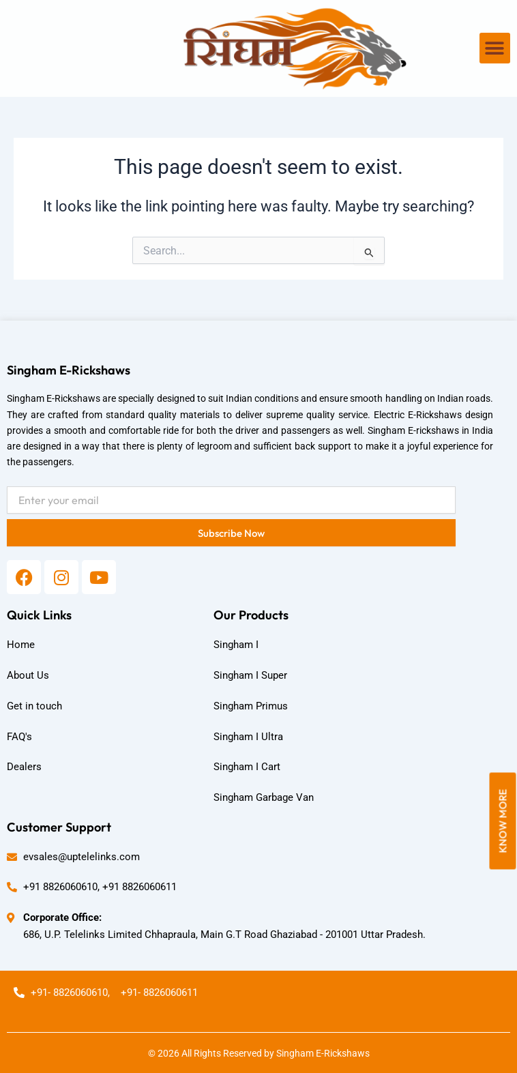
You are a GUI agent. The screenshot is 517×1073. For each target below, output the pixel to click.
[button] (494, 48)
